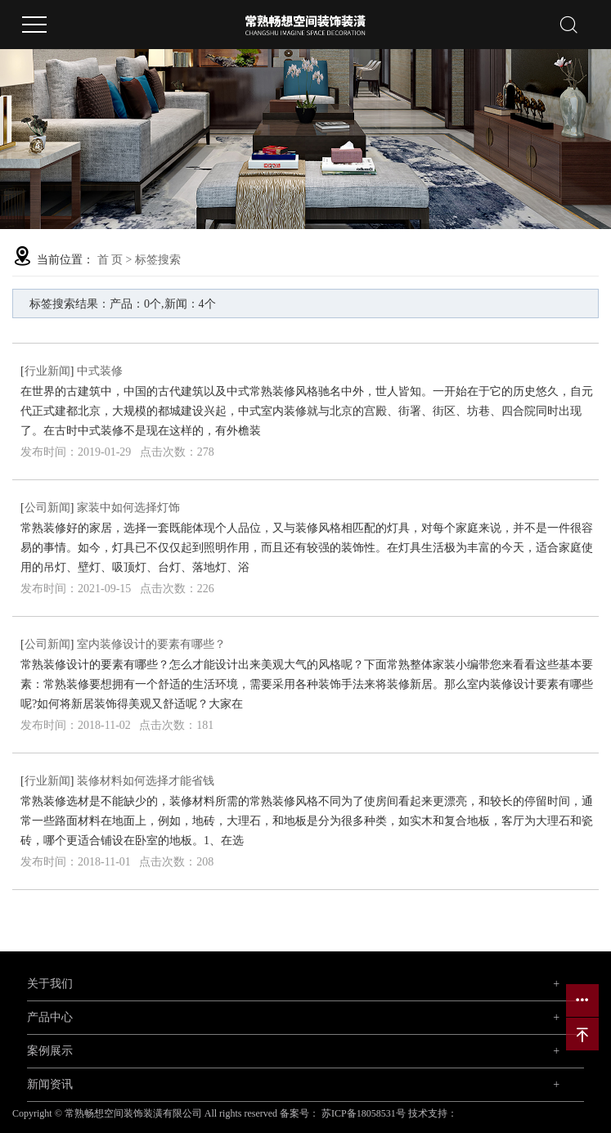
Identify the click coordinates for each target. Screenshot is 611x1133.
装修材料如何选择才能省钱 (145, 781)
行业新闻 (47, 371)
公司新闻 (47, 507)
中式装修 (100, 371)
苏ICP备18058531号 (363, 1113)
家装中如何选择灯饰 (128, 507)
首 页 (110, 260)
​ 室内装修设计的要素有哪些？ (150, 644)
